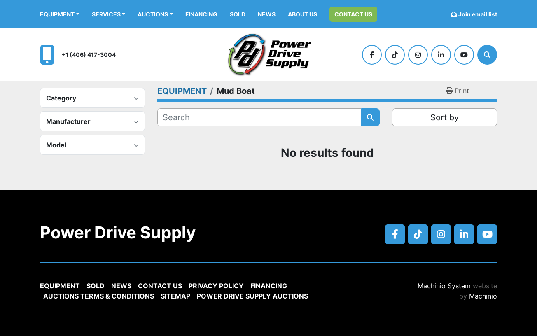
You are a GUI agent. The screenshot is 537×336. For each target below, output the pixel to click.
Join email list (477, 14)
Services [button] (106, 14)
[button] (59, 14)
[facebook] (372, 55)
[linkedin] (441, 55)
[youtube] (464, 55)
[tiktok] (395, 55)
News (267, 14)
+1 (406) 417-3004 (88, 54)
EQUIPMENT (57, 14)
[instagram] (418, 55)
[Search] (487, 55)
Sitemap (175, 296)
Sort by (444, 117)
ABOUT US (302, 14)
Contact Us (353, 14)
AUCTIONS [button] (153, 14)
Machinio (483, 296)
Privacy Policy (216, 286)
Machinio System (444, 286)
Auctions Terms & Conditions (98, 296)
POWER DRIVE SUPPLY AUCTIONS (252, 296)
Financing (201, 14)
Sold (237, 14)
